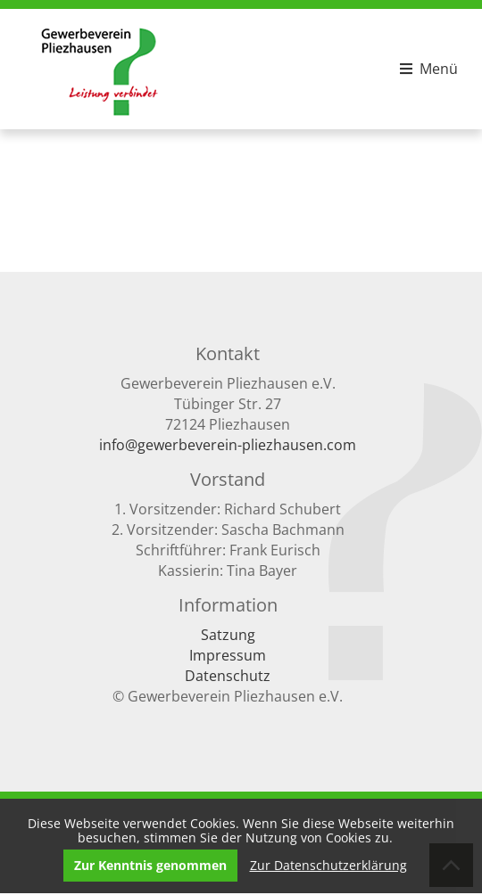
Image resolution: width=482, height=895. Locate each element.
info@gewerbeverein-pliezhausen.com (227, 445)
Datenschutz (227, 676)
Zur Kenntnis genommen (150, 863)
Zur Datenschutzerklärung (328, 863)
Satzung (228, 635)
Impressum (227, 655)
